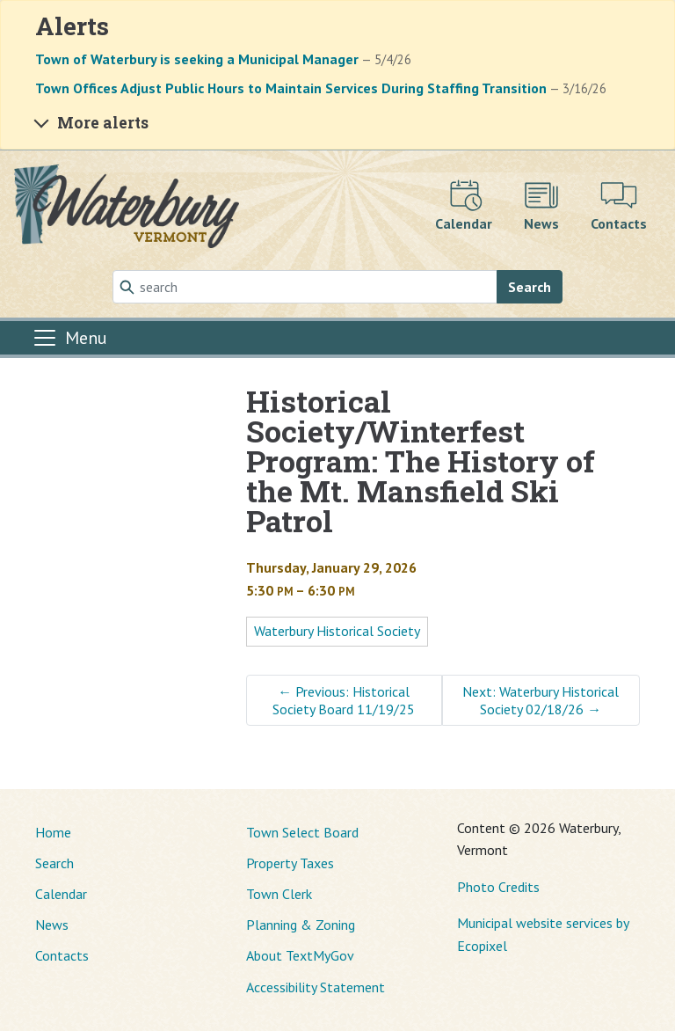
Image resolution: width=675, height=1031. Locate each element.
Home (53, 832)
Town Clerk (279, 894)
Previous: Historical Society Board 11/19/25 (343, 700)
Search (529, 287)
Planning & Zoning (300, 924)
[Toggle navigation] (69, 338)
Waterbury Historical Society (337, 631)
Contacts (62, 955)
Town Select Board (302, 832)
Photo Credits (498, 887)
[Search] (304, 286)
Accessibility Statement (315, 987)
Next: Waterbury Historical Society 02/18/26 (540, 700)
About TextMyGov (300, 955)
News (52, 924)
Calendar (61, 894)
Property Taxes (290, 863)
